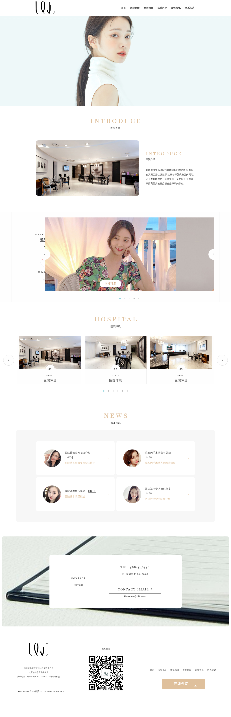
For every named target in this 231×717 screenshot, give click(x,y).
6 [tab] (127, 391)
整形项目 (148, 8)
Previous (82, 254)
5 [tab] (157, 298)
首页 (123, 8)
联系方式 (189, 8)
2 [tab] (143, 298)
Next (213, 254)
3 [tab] (148, 298)
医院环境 (162, 8)
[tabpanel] (148, 254)
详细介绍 (48, 279)
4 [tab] (152, 298)
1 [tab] (138, 298)
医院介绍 (135, 8)
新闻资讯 (176, 8)
